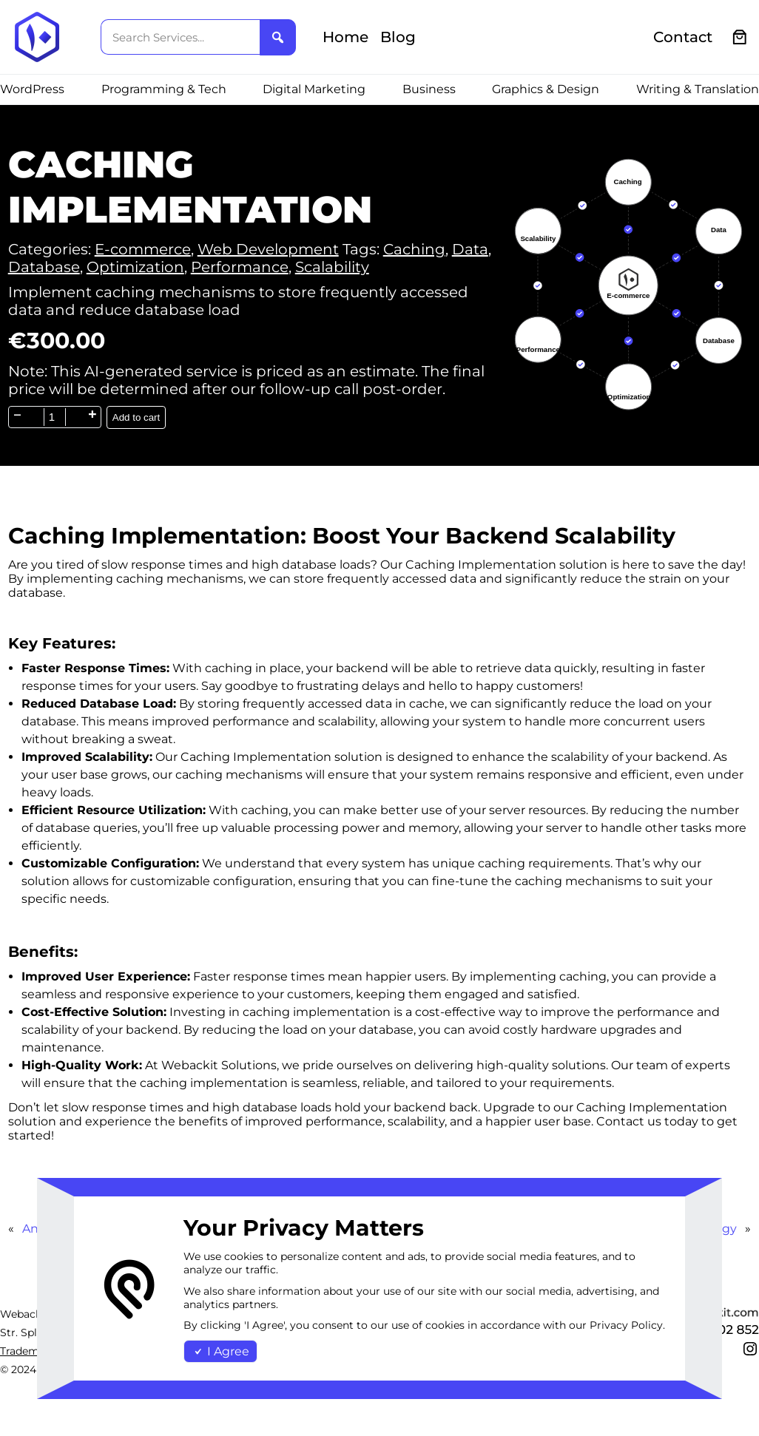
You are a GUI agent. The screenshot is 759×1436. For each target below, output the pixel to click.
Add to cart (136, 417)
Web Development (268, 249)
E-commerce (143, 249)
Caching (414, 249)
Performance (240, 267)
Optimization (135, 267)
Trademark (27, 1351)
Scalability (332, 267)
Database (44, 267)
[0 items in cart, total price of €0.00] (740, 37)
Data (470, 249)
